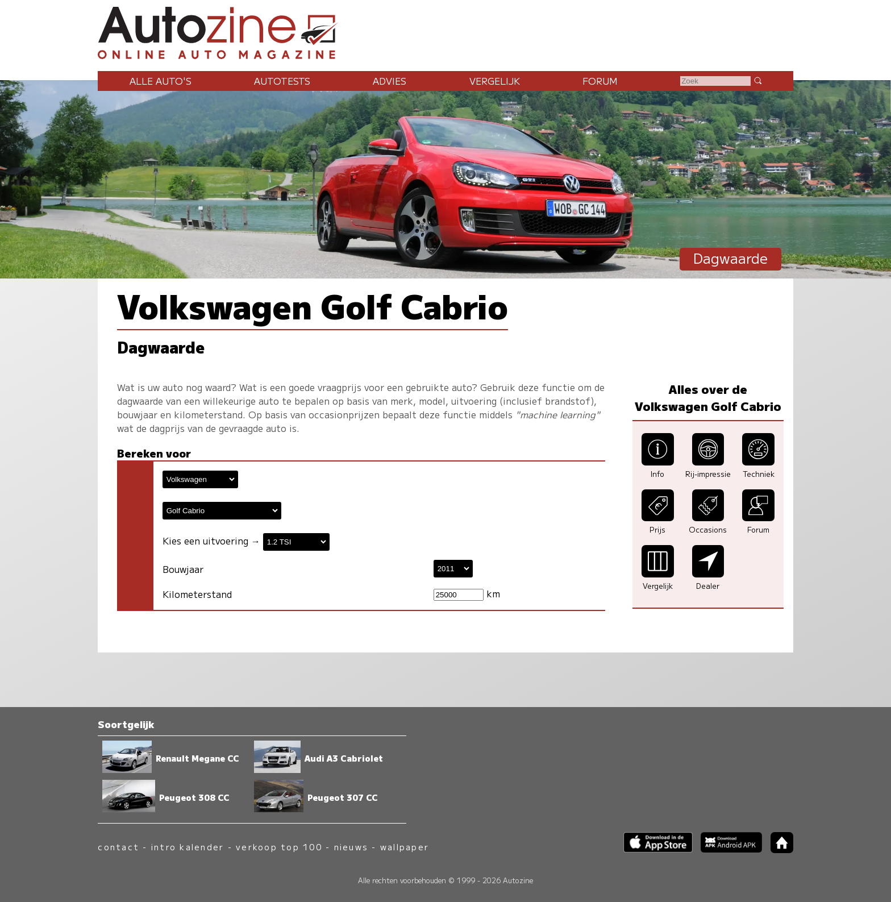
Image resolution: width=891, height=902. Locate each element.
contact (118, 847)
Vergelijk (494, 81)
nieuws (351, 847)
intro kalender (187, 847)
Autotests (282, 81)
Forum (600, 81)
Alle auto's (160, 81)
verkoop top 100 (279, 847)
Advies (389, 81)
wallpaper (404, 847)
